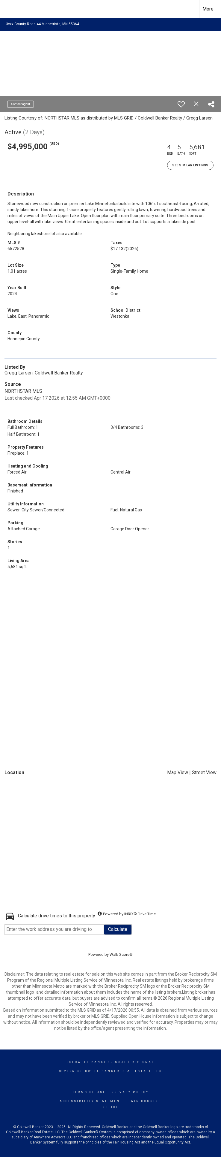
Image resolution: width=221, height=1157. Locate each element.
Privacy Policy (130, 1092)
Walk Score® (121, 954)
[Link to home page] (7, 9)
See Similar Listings (190, 165)
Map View (177, 772)
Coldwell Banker (88, 1062)
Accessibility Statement (91, 1101)
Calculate (117, 929)
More (208, 9)
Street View (204, 772)
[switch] (181, 104)
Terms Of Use (89, 1092)
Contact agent (20, 104)
